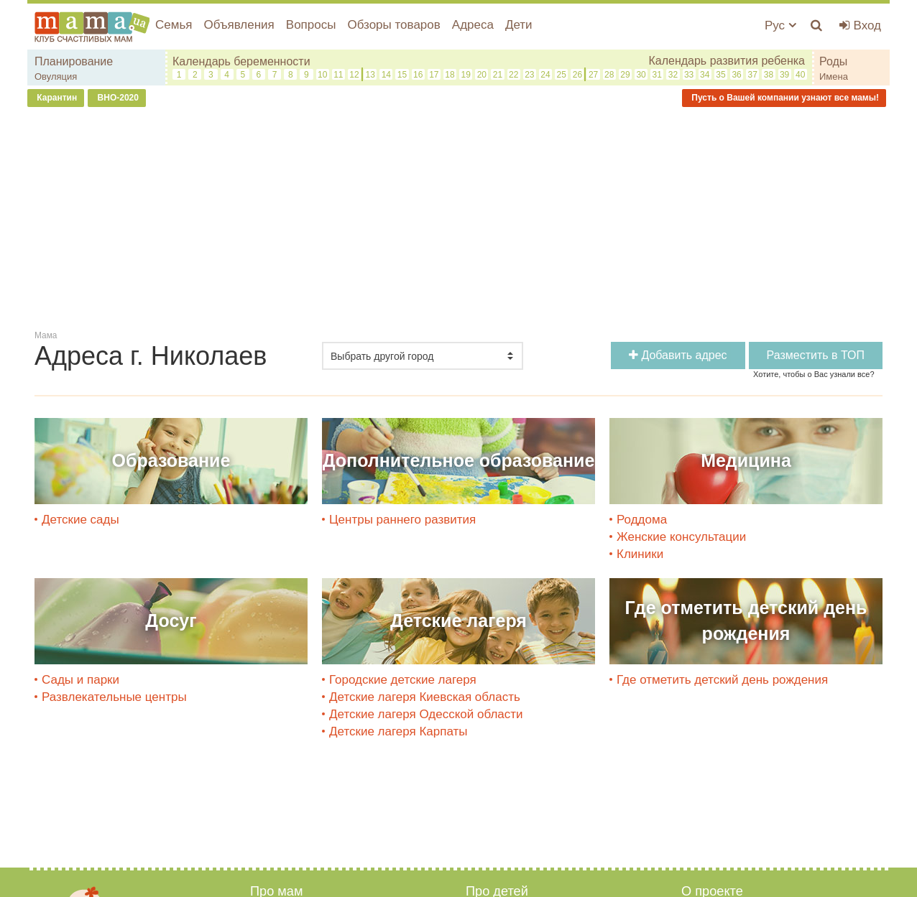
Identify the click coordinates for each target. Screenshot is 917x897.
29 (625, 75)
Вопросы (311, 25)
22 (513, 75)
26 (577, 75)
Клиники (640, 554)
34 (704, 75)
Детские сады (80, 519)
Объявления (238, 25)
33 (688, 75)
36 (736, 75)
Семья (173, 25)
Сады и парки (80, 680)
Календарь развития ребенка (726, 61)
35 (720, 75)
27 (593, 75)
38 (768, 75)
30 (640, 75)
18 (449, 75)
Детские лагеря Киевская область (424, 697)
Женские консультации (681, 537)
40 (800, 75)
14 (386, 75)
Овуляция (55, 76)
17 (433, 75)
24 (545, 75)
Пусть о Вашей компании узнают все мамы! (784, 98)
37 (752, 75)
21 (497, 75)
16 (418, 75)
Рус (780, 25)
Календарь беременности (241, 61)
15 (402, 75)
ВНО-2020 (117, 98)
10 (322, 75)
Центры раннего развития (402, 519)
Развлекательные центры (114, 697)
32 (673, 75)
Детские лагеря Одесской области (426, 714)
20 (482, 75)
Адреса (473, 25)
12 (354, 75)
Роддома (642, 519)
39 (784, 75)
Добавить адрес (678, 355)
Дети (519, 25)
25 (561, 75)
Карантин (55, 98)
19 (466, 75)
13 (369, 75)
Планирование (73, 61)
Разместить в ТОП (816, 355)
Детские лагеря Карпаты (398, 731)
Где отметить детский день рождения (722, 680)
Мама (45, 335)
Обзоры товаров (393, 25)
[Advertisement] (458, 221)
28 (609, 75)
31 (657, 75)
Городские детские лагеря (402, 680)
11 (338, 75)
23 (529, 75)
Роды (833, 61)
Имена (833, 76)
